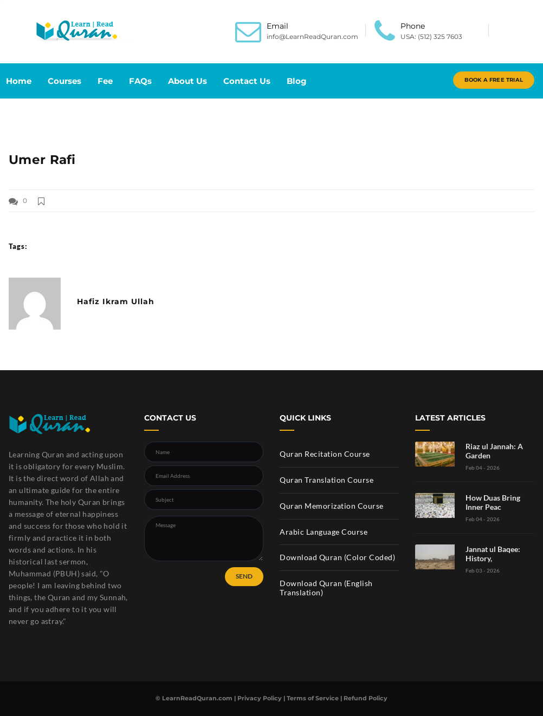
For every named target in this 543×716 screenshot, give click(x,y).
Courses (64, 81)
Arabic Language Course (323, 531)
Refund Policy (365, 698)
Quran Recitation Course (325, 453)
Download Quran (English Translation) (326, 588)
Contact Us (246, 81)
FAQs (140, 81)
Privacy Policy (259, 698)
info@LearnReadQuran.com (312, 36)
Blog (297, 81)
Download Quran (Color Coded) (337, 557)
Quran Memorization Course (332, 505)
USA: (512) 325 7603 (431, 36)
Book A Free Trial (493, 79)
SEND (244, 576)
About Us (187, 81)
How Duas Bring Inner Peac (493, 502)
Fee (105, 81)
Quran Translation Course (326, 479)
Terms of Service (313, 698)
